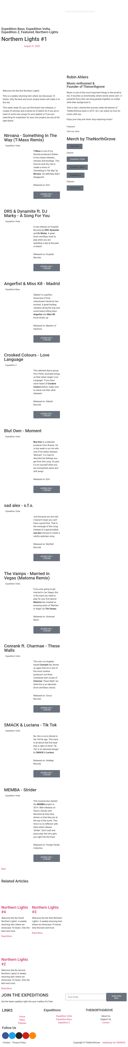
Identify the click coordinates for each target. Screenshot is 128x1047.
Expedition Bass (13, 29)
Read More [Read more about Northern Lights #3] (37, 933)
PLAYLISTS (75, 188)
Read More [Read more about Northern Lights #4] (6, 936)
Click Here (74, 146)
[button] (80, 11)
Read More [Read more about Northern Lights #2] (6, 988)
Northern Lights (46, 32)
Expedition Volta (38, 29)
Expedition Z (10, 32)
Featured (27, 32)
